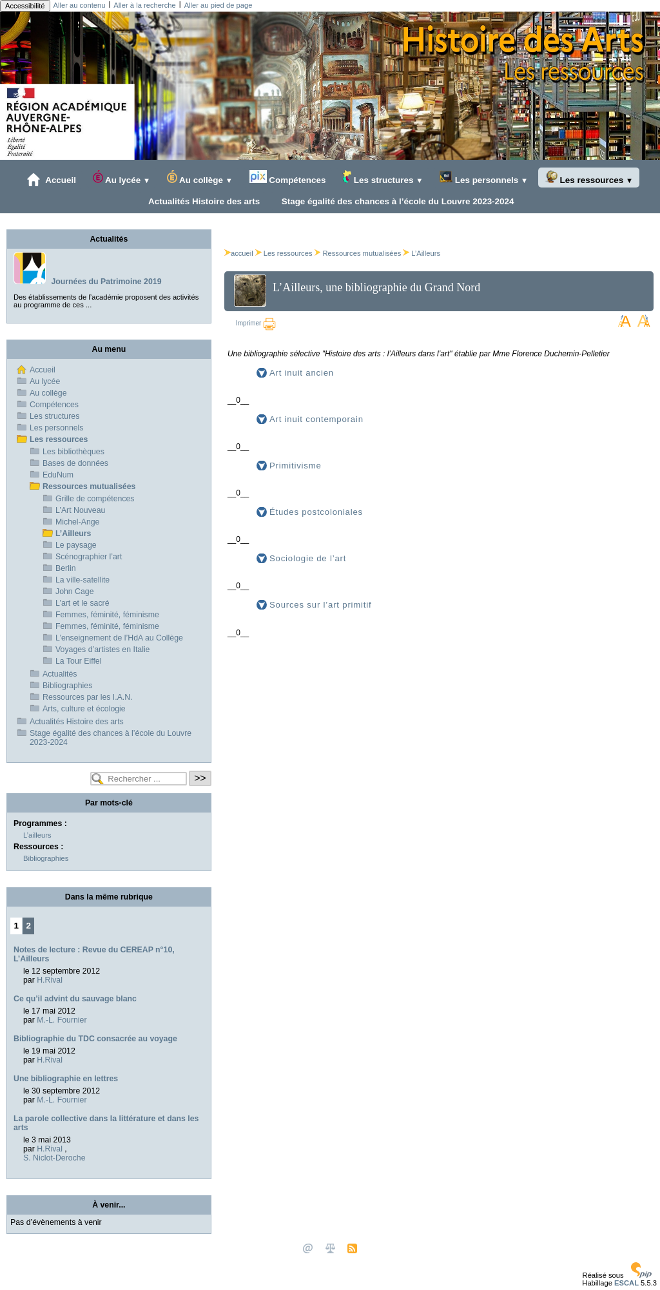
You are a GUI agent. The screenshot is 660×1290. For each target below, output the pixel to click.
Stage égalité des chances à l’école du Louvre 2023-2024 (395, 201)
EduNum (58, 474)
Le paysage (76, 545)
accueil (238, 253)
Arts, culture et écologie (84, 708)
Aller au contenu (79, 5)
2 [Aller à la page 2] (28, 925)
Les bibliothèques (73, 451)
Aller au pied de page (218, 5)
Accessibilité (25, 6)
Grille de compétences (95, 498)
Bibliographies (67, 685)
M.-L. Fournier (61, 1020)
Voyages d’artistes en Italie (102, 649)
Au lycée (121, 177)
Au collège (200, 177)
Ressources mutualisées (361, 253)
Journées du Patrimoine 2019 (106, 281)
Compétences (287, 177)
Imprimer (256, 323)
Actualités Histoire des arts (202, 201)
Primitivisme (295, 465)
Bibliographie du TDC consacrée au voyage (95, 1038)
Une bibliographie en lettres (66, 1078)
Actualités (60, 674)
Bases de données (75, 463)
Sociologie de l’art (307, 558)
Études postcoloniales (316, 512)
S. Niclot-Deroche (54, 1157)
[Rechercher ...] (138, 778)
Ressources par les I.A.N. (88, 697)
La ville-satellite (82, 579)
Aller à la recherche (144, 5)
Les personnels (484, 177)
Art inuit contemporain (316, 419)
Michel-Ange (77, 521)
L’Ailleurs (425, 253)
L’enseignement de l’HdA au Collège (119, 637)
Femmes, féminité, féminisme (107, 614)
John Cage (74, 591)
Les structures (382, 177)
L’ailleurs (37, 835)
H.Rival (50, 980)
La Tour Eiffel (78, 661)
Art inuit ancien (301, 373)
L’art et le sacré (82, 603)
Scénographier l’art (88, 556)
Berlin (65, 568)
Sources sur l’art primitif (320, 605)
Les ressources (589, 177)
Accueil (51, 179)
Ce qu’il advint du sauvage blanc (75, 998)
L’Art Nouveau (80, 510)
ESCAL (626, 1283)
